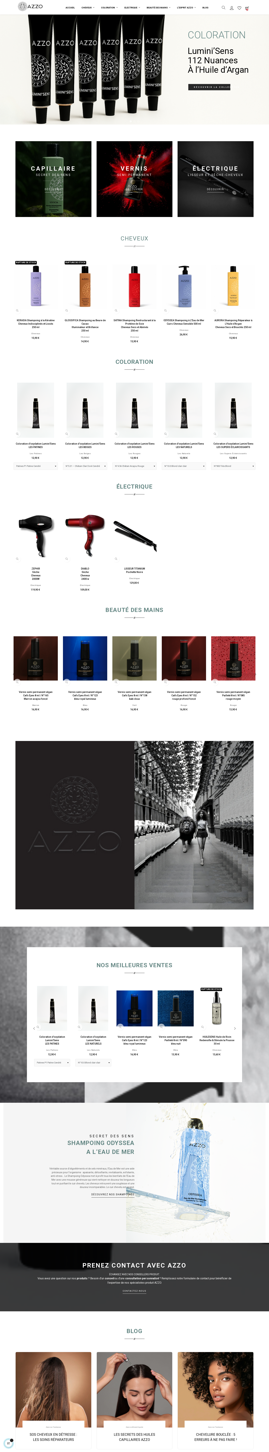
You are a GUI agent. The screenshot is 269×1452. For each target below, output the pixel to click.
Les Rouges (134, 468)
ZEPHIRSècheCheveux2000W (35, 588)
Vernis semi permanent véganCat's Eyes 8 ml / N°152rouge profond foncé (184, 710)
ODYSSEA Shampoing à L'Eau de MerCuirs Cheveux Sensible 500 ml (183, 337)
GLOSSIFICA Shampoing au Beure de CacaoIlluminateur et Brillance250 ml (85, 340)
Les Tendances (55, 1442)
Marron (35, 720)
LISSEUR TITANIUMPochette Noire (134, 585)
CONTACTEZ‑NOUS (134, 1308)
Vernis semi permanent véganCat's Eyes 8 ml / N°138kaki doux (134, 710)
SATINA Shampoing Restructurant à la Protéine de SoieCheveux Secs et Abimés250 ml (135, 340)
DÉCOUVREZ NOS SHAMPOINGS (112, 1209)
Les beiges (85, 468)
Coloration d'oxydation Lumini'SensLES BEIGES (85, 460)
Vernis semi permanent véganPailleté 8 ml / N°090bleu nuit (175, 1055)
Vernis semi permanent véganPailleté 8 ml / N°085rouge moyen (233, 710)
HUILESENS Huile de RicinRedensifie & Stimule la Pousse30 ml (217, 1055)
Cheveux (35, 348)
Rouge (184, 720)
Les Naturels (184, 468)
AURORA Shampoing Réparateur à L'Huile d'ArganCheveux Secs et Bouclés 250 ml (233, 338)
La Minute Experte (136, 1442)
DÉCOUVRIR (53, 203)
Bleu (85, 720)
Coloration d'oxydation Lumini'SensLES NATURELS (184, 460)
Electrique (36, 600)
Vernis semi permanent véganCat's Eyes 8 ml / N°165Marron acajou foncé (35, 710)
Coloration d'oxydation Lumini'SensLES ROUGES (135, 460)
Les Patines (36, 468)
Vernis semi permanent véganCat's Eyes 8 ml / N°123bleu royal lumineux (85, 710)
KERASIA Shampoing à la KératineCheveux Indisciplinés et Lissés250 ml (36, 338)
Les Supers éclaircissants (233, 468)
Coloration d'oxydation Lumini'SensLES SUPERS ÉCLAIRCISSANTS (233, 460)
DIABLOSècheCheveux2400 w (85, 588)
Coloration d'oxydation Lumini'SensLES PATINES (36, 460)
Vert (134, 720)
